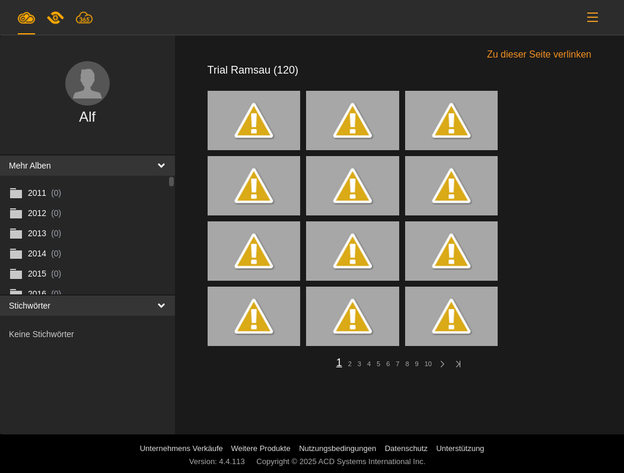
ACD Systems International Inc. (372, 461)
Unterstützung (460, 448)
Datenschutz (406, 448)
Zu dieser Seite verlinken (539, 54)
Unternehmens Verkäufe (182, 448)
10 (428, 363)
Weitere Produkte (260, 448)
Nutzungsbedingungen (337, 448)
